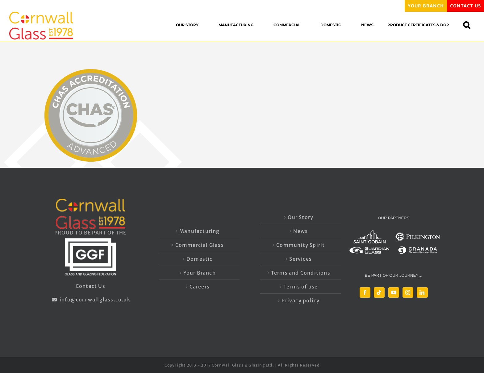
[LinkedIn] (422, 292)
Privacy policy (300, 300)
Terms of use (300, 287)
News (300, 231)
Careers (200, 287)
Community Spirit (300, 245)
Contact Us (90, 286)
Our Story (300, 217)
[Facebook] (365, 292)
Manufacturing (199, 231)
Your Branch (199, 273)
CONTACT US (465, 6)
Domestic (199, 259)
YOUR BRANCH (426, 6)
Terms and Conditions (300, 273)
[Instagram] (408, 292)
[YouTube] (393, 292)
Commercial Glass (199, 245)
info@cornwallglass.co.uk (90, 299)
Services (300, 259)
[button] (469, 25)
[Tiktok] (379, 292)
